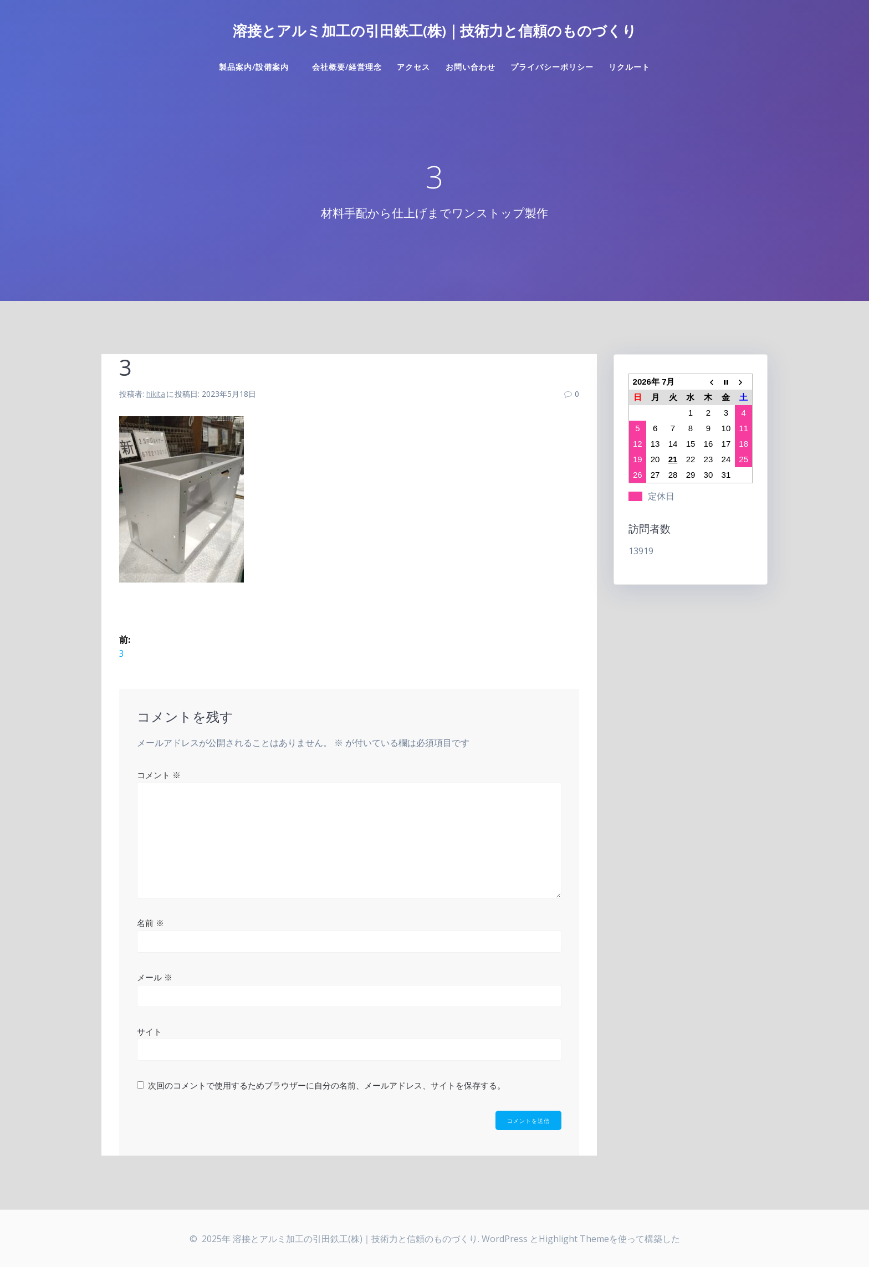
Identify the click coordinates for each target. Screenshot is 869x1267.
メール (154, 977)
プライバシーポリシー (552, 67)
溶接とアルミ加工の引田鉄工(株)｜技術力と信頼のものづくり (435, 31)
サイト (149, 1030)
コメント (159, 774)
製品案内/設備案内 (258, 67)
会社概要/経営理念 (347, 67)
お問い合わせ (470, 67)
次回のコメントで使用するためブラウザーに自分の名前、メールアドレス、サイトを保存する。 (326, 1085)
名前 (150, 922)
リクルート (629, 67)
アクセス (413, 67)
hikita (155, 394)
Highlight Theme (574, 1239)
